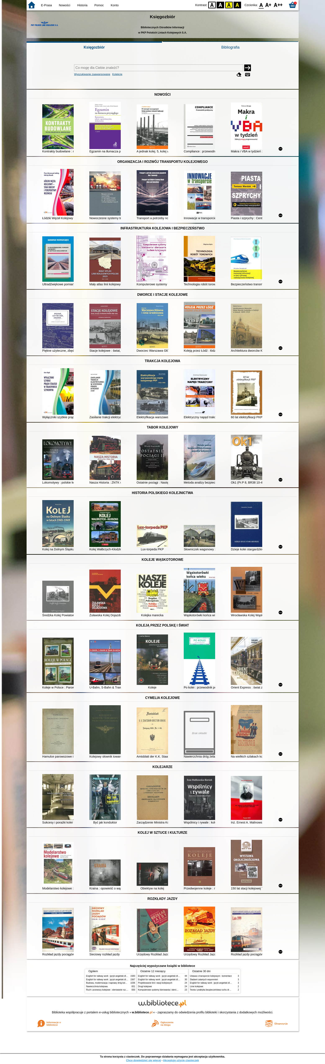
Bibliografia (230, 47)
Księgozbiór (94, 47)
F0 (261, 4)
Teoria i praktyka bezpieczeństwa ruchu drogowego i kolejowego (220, 990)
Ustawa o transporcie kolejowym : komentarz (211, 976)
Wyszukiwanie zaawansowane (92, 74)
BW (220, 4)
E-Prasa (46, 5)
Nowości (64, 5)
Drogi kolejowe (145, 986)
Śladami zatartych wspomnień (204, 979)
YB (229, 4)
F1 (268, 4)
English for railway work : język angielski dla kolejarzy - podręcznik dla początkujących (126, 976)
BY (237, 4)
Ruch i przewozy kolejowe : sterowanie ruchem (108, 990)
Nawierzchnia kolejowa (97, 986)
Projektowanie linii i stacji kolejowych (155, 983)
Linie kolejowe (196, 986)
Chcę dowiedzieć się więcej (143, 1060)
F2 (278, 4)
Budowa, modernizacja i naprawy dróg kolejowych (109, 983)
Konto (115, 5)
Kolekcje (117, 74)
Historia (82, 5)
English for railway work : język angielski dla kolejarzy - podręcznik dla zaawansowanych (127, 979)
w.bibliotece (142, 1012)
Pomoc (99, 5)
